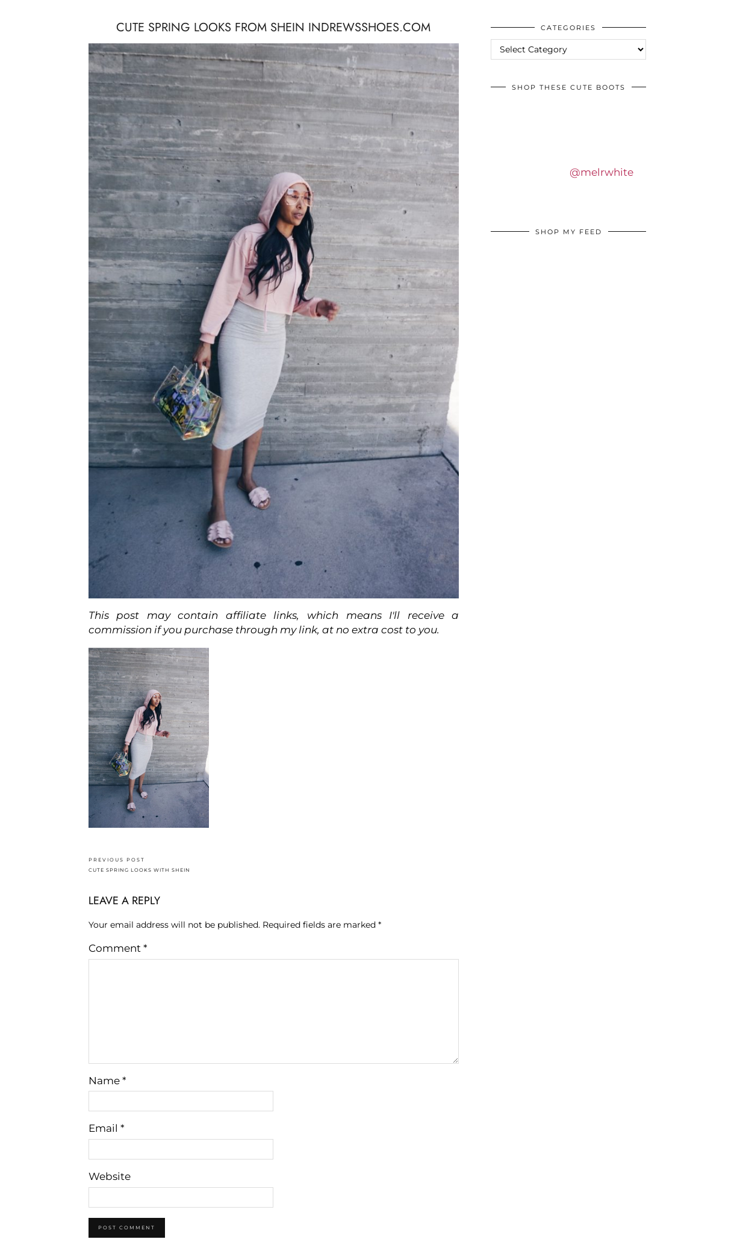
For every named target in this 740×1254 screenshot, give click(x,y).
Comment (118, 948)
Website (110, 1176)
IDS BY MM (20, 11)
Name (107, 1081)
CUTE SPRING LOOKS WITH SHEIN (139, 865)
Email (107, 1128)
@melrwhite (601, 172)
